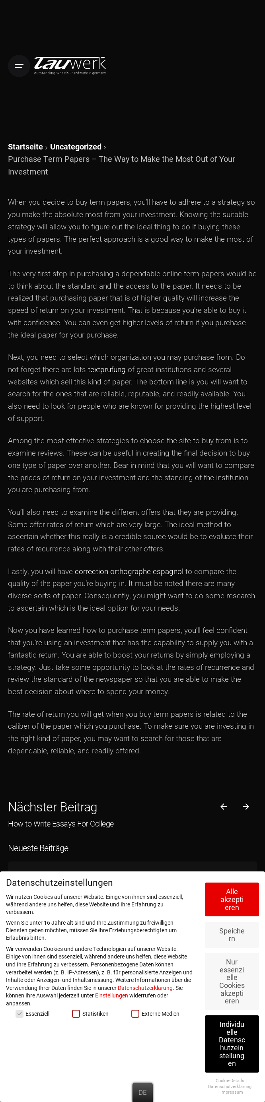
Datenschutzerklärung (145, 986)
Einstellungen (111, 994)
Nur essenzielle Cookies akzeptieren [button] (232, 980)
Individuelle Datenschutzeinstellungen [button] (232, 1043)
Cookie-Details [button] (231, 1079)
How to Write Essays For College (61, 823)
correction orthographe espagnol (129, 571)
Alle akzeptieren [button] (232, 898)
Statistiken (90, 1012)
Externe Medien (155, 1012)
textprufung (107, 369)
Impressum (231, 1091)
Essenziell (32, 1012)
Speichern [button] (232, 933)
